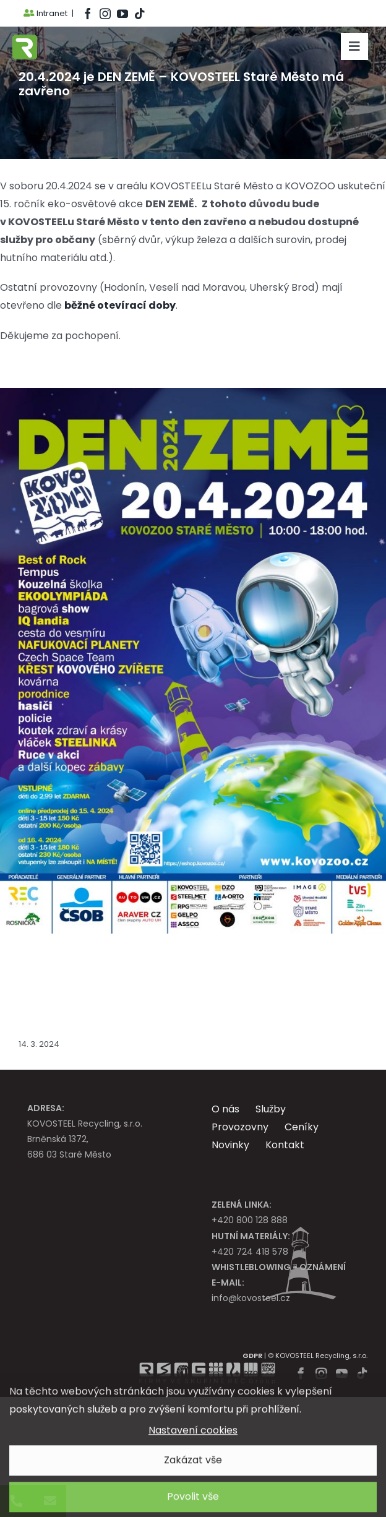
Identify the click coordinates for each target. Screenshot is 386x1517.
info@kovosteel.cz (285, 1289)
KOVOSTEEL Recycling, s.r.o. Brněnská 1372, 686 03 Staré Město (100, 1131)
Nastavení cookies (193, 1435)
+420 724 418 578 (285, 1243)
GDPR (252, 1355)
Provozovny (240, 1127)
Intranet (45, 13)
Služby (270, 1109)
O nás (225, 1109)
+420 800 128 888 (285, 1211)
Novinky (230, 1145)
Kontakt (284, 1145)
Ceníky (302, 1127)
